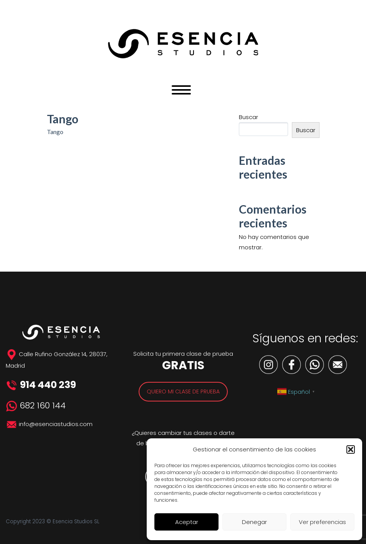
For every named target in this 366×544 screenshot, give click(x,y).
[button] (350, 449)
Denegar (254, 522)
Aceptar (186, 522)
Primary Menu (181, 89)
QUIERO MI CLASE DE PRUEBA (183, 391)
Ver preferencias (322, 522)
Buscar (248, 117)
